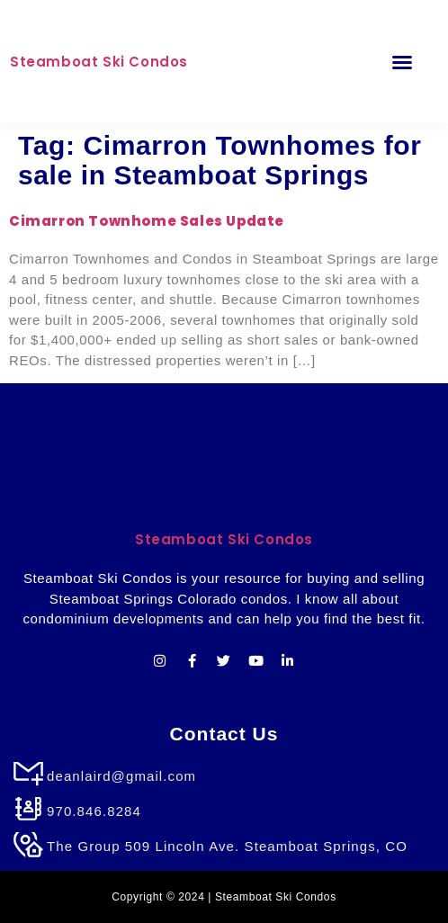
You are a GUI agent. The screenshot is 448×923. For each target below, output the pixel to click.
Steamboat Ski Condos (99, 61)
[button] (402, 62)
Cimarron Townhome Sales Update (146, 220)
